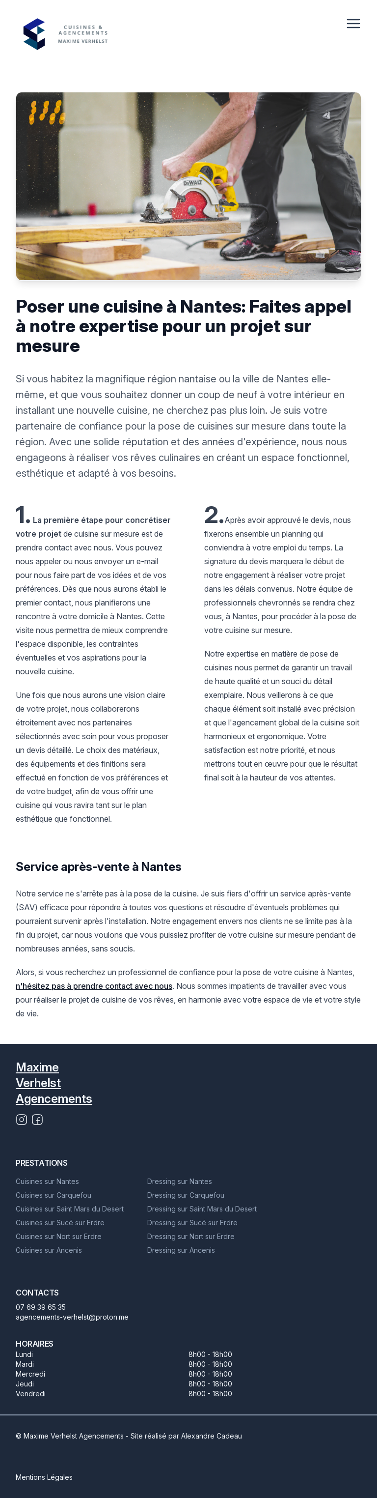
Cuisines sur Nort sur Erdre (59, 1236)
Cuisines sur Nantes (47, 1181)
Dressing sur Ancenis (181, 1250)
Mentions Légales (44, 1477)
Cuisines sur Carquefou (53, 1195)
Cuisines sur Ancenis (49, 1250)
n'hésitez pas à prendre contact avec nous (94, 986)
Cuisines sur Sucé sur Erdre (60, 1222)
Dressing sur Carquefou (185, 1195)
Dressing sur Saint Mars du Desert (202, 1209)
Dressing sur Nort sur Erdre (191, 1236)
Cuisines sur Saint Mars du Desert (70, 1209)
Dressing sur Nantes (179, 1181)
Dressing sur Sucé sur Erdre (192, 1222)
